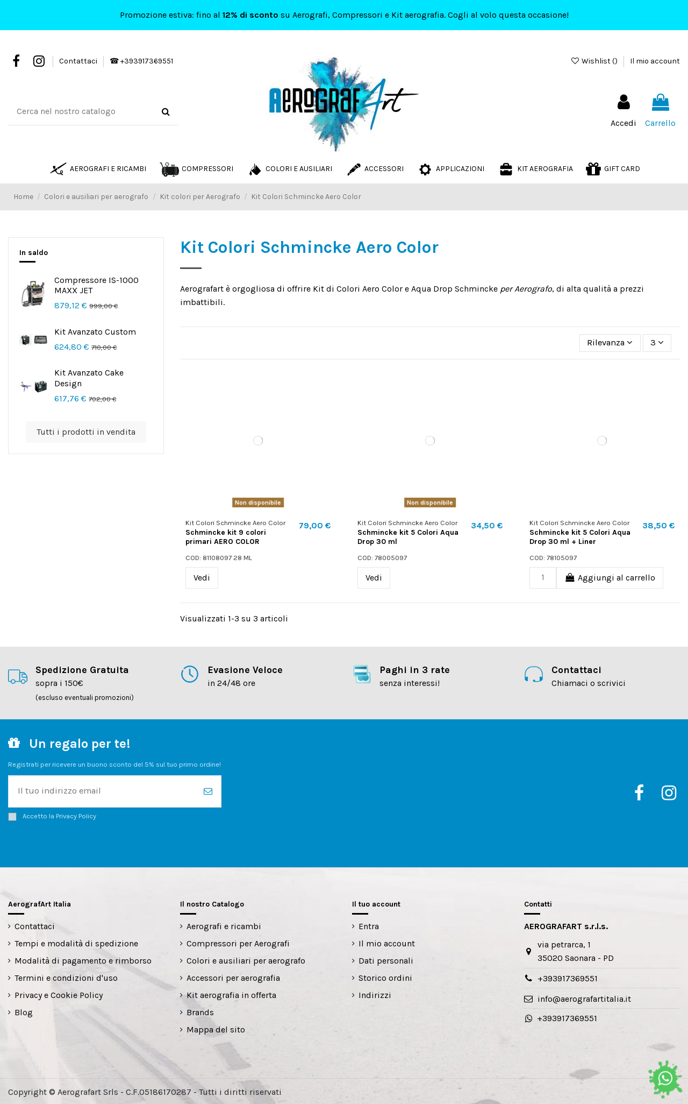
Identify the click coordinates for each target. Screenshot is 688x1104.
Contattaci (79, 61)
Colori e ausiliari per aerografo (246, 959)
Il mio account (655, 61)
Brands (200, 1011)
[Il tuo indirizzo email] (102, 790)
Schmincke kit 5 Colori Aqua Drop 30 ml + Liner (579, 536)
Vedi (202, 577)
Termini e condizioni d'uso (66, 977)
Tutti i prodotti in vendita (86, 432)
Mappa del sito (216, 1028)
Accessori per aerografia (233, 977)
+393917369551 (568, 977)
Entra (369, 925)
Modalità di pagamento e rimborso (83, 959)
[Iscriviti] (208, 790)
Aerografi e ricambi (224, 925)
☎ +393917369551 (141, 61)
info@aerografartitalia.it (584, 997)
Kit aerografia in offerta (231, 994)
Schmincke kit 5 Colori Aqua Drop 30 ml (407, 536)
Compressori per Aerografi (238, 942)
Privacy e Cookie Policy (59, 994)
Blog (24, 1011)
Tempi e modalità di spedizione (76, 942)
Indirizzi (375, 994)
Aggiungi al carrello (609, 577)
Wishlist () (594, 61)
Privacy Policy (76, 814)
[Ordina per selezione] (612, 342)
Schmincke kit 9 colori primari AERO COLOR (225, 536)
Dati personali (386, 959)
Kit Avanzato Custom (95, 332)
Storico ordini (385, 977)
